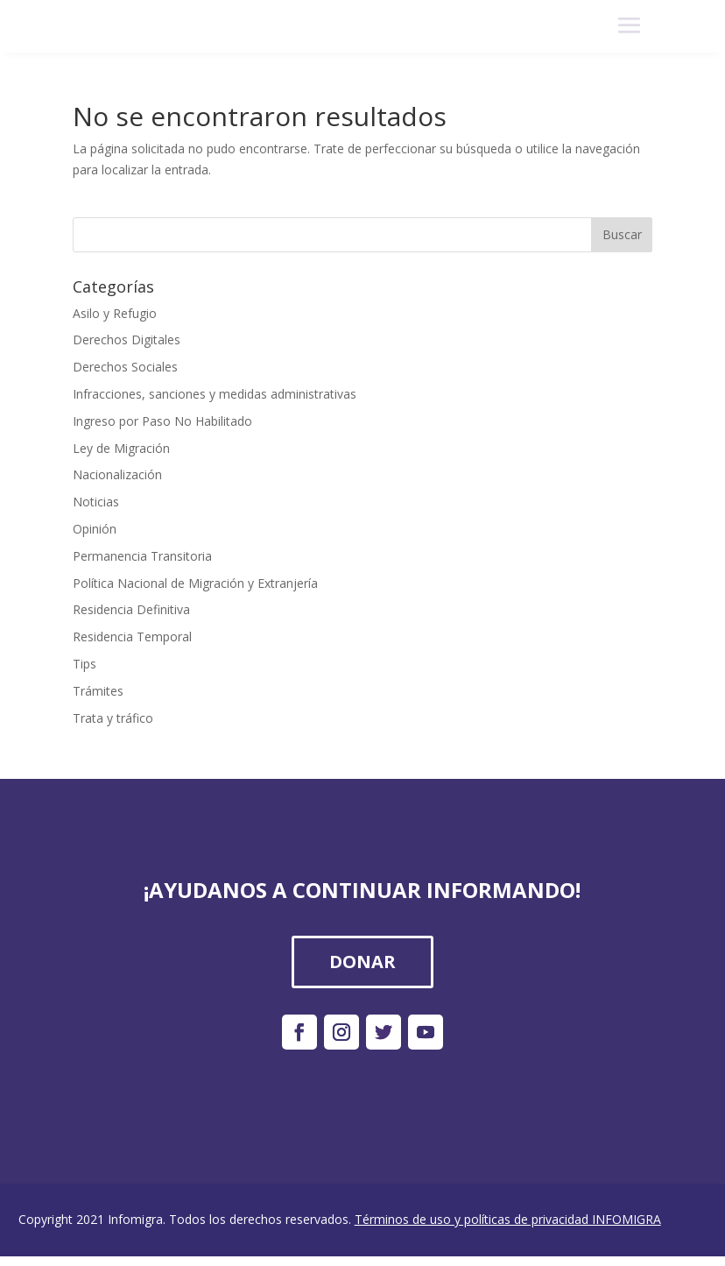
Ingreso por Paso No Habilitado (162, 421)
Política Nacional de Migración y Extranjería (195, 583)
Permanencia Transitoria (142, 556)
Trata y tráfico (113, 718)
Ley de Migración (121, 448)
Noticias (96, 501)
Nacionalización (117, 474)
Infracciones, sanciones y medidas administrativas (214, 393)
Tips (84, 663)
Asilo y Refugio (115, 313)
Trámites (98, 691)
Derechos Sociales (125, 366)
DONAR (362, 961)
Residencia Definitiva (131, 609)
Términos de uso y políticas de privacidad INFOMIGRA (508, 1219)
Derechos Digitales (126, 339)
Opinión (94, 528)
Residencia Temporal (132, 636)
